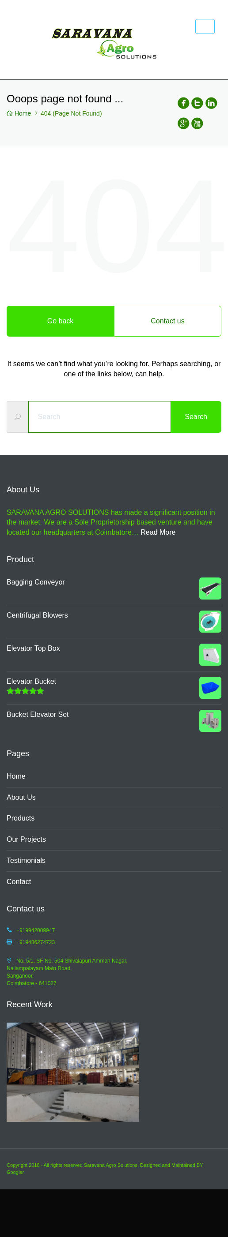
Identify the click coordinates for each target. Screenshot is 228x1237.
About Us (21, 797)
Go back (60, 321)
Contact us (167, 321)
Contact (19, 881)
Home (16, 776)
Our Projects (26, 839)
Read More (158, 532)
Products (20, 818)
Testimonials (26, 860)
